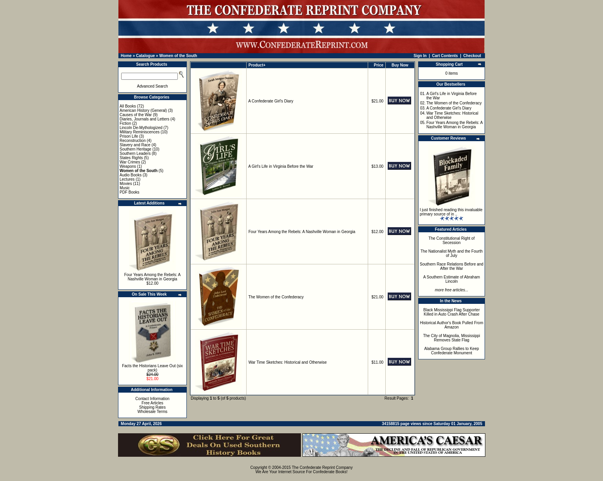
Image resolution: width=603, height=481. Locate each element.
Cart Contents (445, 56)
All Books (128, 106)
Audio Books (130, 175)
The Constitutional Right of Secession (452, 240)
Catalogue (145, 56)
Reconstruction (133, 140)
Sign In (419, 56)
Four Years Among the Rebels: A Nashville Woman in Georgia (152, 277)
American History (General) (143, 110)
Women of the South (178, 56)
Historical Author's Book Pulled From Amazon (451, 325)
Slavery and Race (135, 145)
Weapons (128, 166)
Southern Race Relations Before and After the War (451, 266)
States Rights (131, 158)
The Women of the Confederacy (276, 297)
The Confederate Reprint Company (322, 467)
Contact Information (152, 399)
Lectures (127, 179)
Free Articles (152, 403)
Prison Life (129, 136)
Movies (126, 183)
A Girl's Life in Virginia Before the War (280, 166)
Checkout (472, 56)
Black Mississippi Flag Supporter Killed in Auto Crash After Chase (451, 312)
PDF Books (130, 192)
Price (378, 65)
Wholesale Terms (153, 411)
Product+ (257, 65)
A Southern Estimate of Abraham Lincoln (451, 279)
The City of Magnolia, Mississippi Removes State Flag (451, 338)
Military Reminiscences (139, 132)
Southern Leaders (135, 153)
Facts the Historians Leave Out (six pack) (152, 368)
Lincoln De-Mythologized (141, 128)
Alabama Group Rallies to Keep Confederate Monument (451, 350)
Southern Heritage (135, 149)
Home (126, 56)
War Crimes (130, 162)
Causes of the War (136, 115)
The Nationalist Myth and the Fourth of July (451, 253)
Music (125, 188)
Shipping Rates (152, 407)
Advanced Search (152, 86)
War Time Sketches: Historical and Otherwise (288, 362)
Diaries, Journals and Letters (144, 119)
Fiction (125, 123)
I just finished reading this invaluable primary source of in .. (451, 212)
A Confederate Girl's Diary (270, 101)
